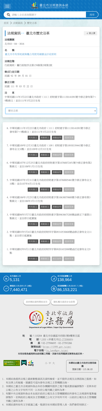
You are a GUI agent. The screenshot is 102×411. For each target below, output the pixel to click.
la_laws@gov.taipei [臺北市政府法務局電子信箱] (57, 350)
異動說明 (57, 138)
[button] (90, 33)
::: (2, 21)
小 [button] (46, 363)
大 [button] (53, 363)
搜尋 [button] (92, 14)
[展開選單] (7, 6)
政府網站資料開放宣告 (36, 302)
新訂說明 (57, 259)
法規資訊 (18, 23)
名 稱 (9, 50)
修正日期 (9, 82)
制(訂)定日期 (12, 72)
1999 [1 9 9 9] (43, 339)
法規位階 (9, 61)
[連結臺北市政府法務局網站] (51, 319)
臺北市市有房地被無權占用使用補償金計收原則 (30, 54)
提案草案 (69, 138)
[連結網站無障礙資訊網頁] (12, 363)
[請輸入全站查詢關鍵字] (48, 15)
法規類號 (9, 39)
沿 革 (9, 93)
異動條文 (45, 138)
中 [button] (50, 363)
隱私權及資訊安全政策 (64, 302)
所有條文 (33, 138)
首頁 (6, 23)
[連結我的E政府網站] (24, 363)
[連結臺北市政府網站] (31, 363)
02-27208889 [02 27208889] (65, 339)
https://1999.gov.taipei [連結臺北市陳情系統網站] (57, 346)
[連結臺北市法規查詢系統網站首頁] (49, 5)
